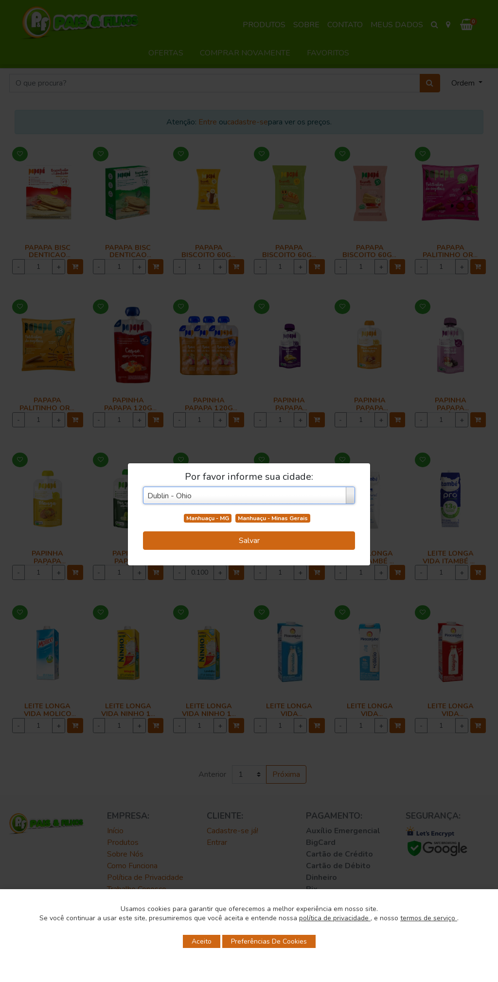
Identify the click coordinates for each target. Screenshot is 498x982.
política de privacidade (335, 918)
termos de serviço (428, 918)
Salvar (249, 540)
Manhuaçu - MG (207, 518)
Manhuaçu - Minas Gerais (273, 518)
